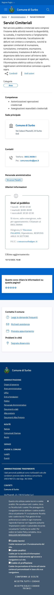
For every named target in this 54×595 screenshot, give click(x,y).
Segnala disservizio (17, 343)
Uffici (6, 392)
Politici (7, 401)
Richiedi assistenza (17, 324)
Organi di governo (11, 384)
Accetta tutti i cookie (27, 581)
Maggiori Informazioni (20, 535)
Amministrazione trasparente (19, 468)
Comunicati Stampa (12, 433)
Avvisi (6, 437)
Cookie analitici (18, 550)
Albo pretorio (9, 413)
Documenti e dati (11, 409)
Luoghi (7, 454)
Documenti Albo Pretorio (14, 417)
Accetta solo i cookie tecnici (27, 587)
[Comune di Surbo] (25, 9)
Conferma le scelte (27, 576)
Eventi (7, 458)
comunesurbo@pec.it (27, 241)
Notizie (7, 429)
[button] (8, 2)
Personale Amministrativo (15, 405)
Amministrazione (18, 16)
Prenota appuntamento (19, 331)
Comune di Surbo (25, 125)
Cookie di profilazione (21, 563)
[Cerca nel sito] (48, 9)
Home (4, 16)
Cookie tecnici (18, 540)
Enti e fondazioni (11, 396)
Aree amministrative (12, 388)
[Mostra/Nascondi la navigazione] (5, 9)
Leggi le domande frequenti (21, 317)
